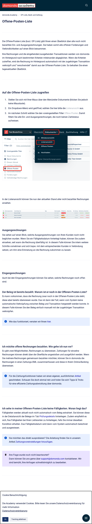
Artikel (78, 376)
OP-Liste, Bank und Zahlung (31, 15)
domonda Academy (9, 15)
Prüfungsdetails (47, 416)
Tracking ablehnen (18, 519)
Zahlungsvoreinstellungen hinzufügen (34, 441)
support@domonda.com (53, 458)
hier (49, 321)
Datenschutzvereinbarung (14, 511)
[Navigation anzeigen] (86, 518)
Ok (5, 519)
